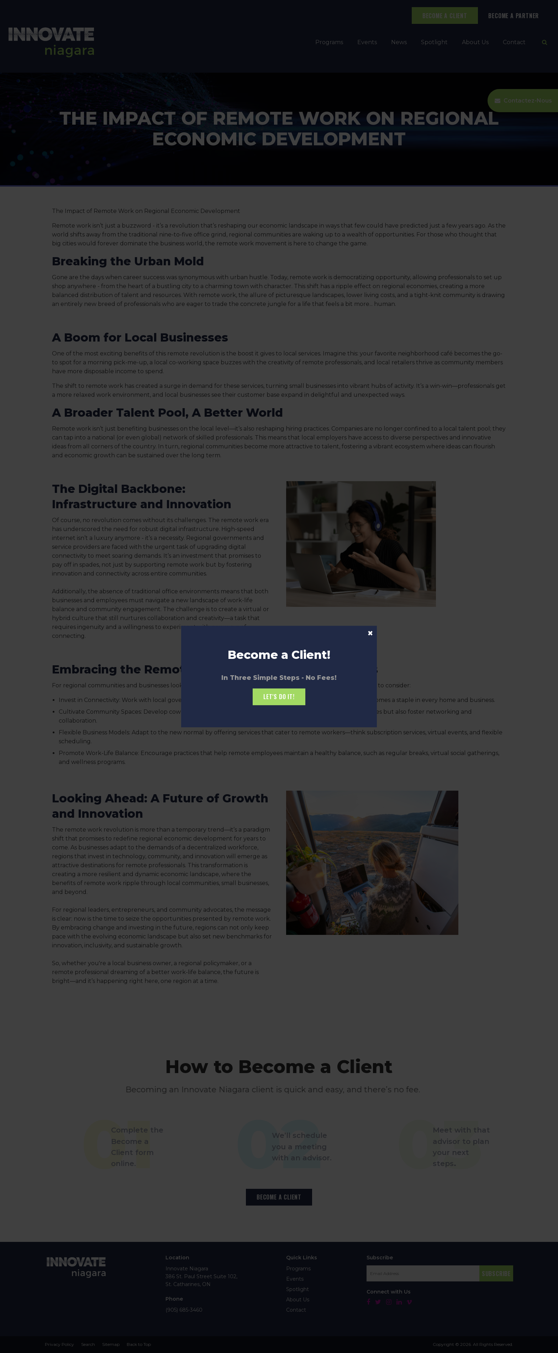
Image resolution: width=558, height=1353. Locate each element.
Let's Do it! (279, 696)
